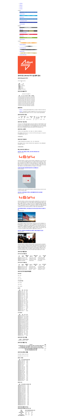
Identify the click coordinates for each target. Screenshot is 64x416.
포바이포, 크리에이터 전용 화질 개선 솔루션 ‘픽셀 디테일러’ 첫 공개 (30, 230)
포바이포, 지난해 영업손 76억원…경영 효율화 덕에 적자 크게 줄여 (30, 192)
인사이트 (21, 8)
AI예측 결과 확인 (20, 136)
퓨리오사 (21, 111)
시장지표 (21, 3)
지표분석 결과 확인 (20, 146)
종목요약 (21, 5)
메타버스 (21, 109)
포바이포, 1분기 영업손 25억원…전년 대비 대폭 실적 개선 (28, 151)
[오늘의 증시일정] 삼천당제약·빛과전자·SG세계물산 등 (28, 167)
